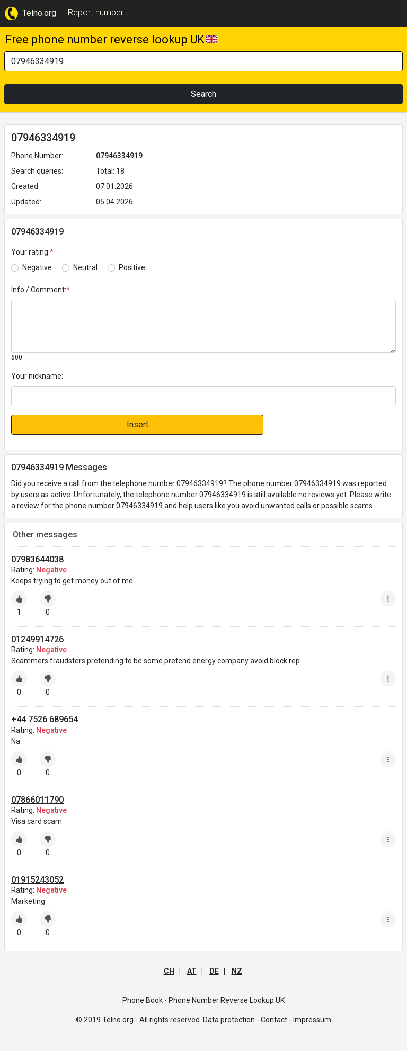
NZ (237, 971)
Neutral (85, 267)
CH (169, 971)
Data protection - (231, 1020)
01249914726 (37, 639)
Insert (137, 424)
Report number (95, 12)
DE (214, 971)
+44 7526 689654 (44, 719)
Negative (37, 267)
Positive (132, 267)
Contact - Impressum (296, 1020)
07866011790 (37, 800)
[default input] (203, 396)
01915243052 (37, 880)
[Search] (203, 61)
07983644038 (37, 559)
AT (192, 971)
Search (203, 94)
